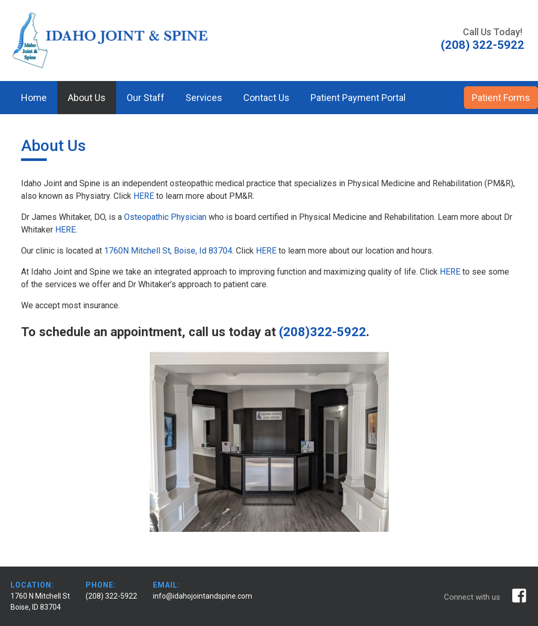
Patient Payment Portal (358, 97)
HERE (143, 196)
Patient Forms (501, 97)
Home (34, 97)
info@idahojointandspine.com (202, 596)
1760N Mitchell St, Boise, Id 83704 (168, 251)
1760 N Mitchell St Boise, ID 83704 (40, 601)
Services (203, 97)
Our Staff (145, 97)
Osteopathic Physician (165, 217)
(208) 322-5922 (111, 596)
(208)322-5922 (322, 332)
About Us (87, 97)
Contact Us (266, 97)
